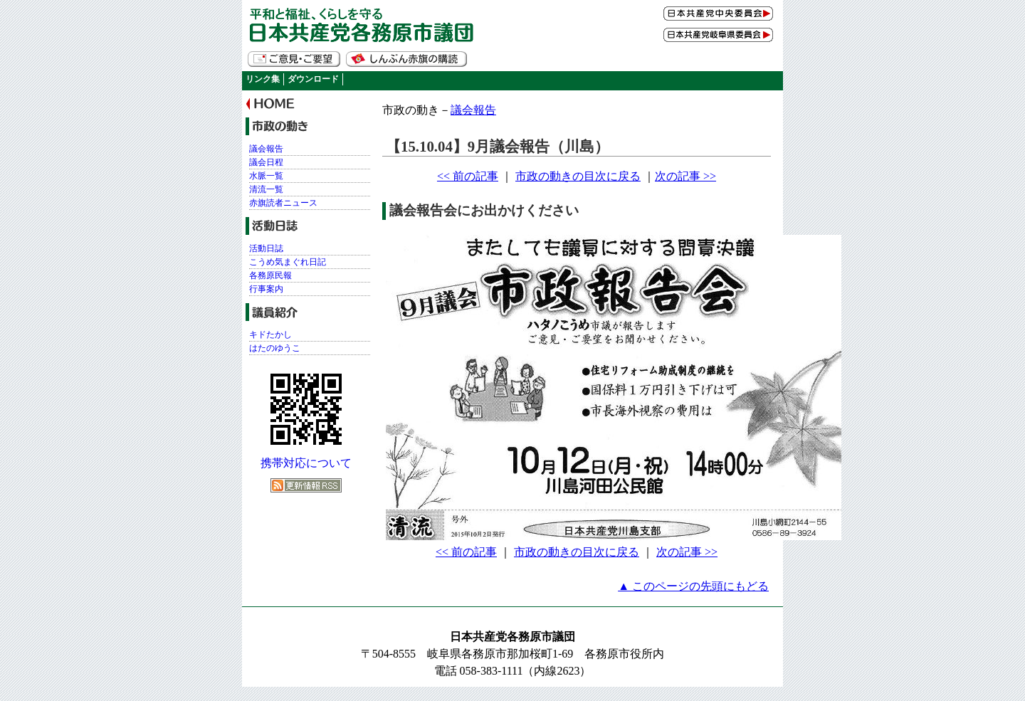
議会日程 (266, 162)
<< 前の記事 (467, 176)
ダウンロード (313, 79)
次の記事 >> (685, 176)
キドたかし (270, 334)
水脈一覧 (266, 176)
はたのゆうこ (274, 348)
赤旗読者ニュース (283, 203)
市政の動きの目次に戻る (578, 176)
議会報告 (473, 110)
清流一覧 (266, 189)
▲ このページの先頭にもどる (693, 586)
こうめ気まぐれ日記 (287, 262)
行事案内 (266, 289)
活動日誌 (266, 248)
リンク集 (263, 79)
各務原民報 (270, 275)
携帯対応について (306, 463)
